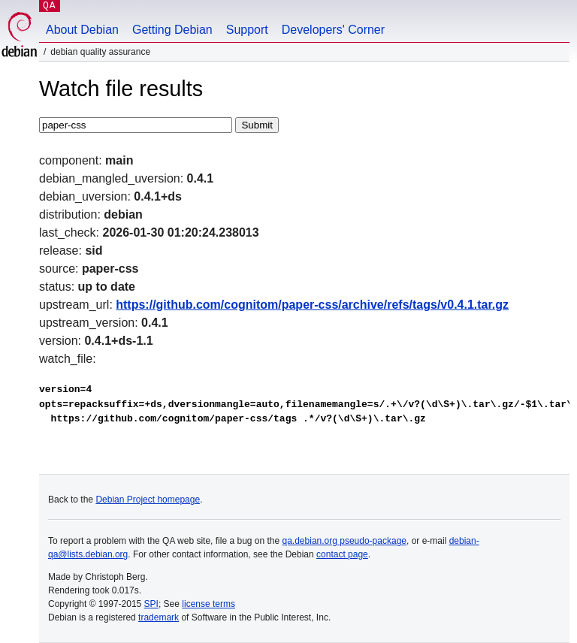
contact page (342, 554)
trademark (158, 617)
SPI (151, 604)
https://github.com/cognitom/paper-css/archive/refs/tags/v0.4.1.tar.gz (312, 304)
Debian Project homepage (147, 499)
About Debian (82, 29)
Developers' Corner (333, 29)
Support (247, 29)
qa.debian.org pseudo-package (344, 541)
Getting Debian (172, 29)
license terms (208, 604)
